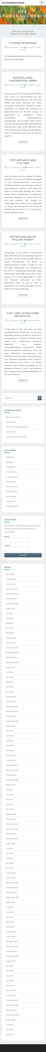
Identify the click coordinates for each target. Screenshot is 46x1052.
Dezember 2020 (12, 883)
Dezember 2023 (12, 706)
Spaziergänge (11, 496)
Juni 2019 (9, 971)
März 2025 (10, 633)
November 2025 (12, 594)
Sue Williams (11, 432)
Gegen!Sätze (11, 482)
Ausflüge (9, 462)
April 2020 (10, 922)
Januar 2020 (10, 936)
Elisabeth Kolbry (34, 47)
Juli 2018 (9, 1025)
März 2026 (10, 574)
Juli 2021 (9, 848)
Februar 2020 (11, 932)
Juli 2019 (9, 966)
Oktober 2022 (11, 775)
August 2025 (10, 608)
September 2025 (12, 603)
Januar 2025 (10, 643)
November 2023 (12, 711)
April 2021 (10, 863)
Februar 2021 (11, 873)
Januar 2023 (10, 760)
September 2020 (12, 897)
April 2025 (10, 628)
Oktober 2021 (11, 834)
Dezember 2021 (12, 824)
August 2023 (10, 726)
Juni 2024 (9, 677)
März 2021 (10, 868)
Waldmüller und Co (13, 417)
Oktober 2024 (11, 657)
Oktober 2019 (11, 951)
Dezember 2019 (12, 941)
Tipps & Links (11, 501)
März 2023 (10, 750)
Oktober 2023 (11, 716)
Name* (16, 538)
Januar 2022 (10, 819)
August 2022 (10, 785)
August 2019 (10, 961)
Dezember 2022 (12, 765)
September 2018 (12, 1015)
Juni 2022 (9, 794)
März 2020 (10, 927)
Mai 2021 (9, 858)
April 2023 (10, 745)
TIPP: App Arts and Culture (23, 161)
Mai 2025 (9, 623)
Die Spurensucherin (13, 2)
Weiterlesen (24, 142)
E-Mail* (16, 547)
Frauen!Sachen (11, 472)
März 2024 (10, 692)
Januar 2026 (10, 584)
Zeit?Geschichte (12, 506)
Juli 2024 (9, 672)
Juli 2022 (9, 789)
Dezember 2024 (12, 648)
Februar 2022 (11, 814)
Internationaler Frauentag (16, 437)
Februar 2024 (11, 696)
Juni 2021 (9, 853)
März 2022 (10, 809)
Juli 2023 (9, 731)
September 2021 (12, 838)
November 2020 (12, 887)
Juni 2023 (9, 736)
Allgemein (10, 457)
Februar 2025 (11, 638)
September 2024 (12, 662)
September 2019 (12, 956)
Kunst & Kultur (11, 491)
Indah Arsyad (11, 422)
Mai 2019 (9, 976)
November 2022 (12, 770)
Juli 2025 (9, 613)
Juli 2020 (9, 907)
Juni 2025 (9, 618)
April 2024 (10, 687)
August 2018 (10, 1020)
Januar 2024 (10, 701)
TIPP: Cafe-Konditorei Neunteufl (23, 314)
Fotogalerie (10, 467)
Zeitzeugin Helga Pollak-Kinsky (23, 238)
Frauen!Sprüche (12, 477)
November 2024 (12, 652)
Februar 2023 (11, 755)
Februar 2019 (11, 990)
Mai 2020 (9, 917)
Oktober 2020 (11, 892)
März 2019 (10, 985)
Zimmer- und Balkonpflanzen (17, 427)
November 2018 (12, 1005)
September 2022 (12, 780)
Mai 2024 (9, 682)
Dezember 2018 (12, 1000)
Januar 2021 (10, 878)
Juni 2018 (9, 1030)
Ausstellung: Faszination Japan (23, 79)
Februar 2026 (11, 579)
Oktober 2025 (11, 599)
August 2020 (10, 902)
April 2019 (10, 981)
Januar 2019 (10, 995)
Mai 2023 (9, 741)
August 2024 (10, 667)
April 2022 (10, 804)
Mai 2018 (9, 1034)
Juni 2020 (9, 912)
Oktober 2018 (11, 1010)
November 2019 (12, 946)
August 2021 (10, 843)
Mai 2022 (9, 799)
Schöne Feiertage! (23, 42)
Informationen (12, 486)
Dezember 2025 (12, 589)
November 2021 (12, 829)
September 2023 (12, 721)
